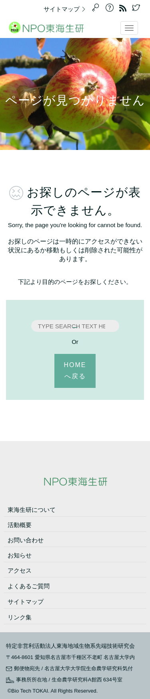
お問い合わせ (26, 540)
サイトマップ (67, 9)
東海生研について (32, 509)
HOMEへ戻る (75, 370)
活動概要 (20, 524)
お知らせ (20, 555)
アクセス (20, 570)
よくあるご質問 (29, 586)
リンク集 (20, 617)
